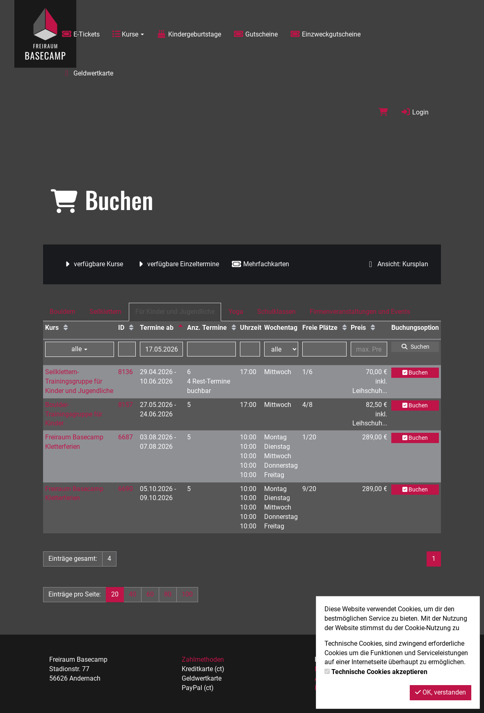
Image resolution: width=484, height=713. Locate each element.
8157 (125, 405)
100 (187, 594)
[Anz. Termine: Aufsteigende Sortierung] (234, 327)
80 (167, 594)
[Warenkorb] (383, 112)
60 (150, 594)
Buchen (415, 372)
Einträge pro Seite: (74, 594)
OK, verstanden (440, 692)
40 (132, 594)
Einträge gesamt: (72, 558)
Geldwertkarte (87, 73)
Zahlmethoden (203, 659)
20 (115, 594)
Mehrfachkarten (260, 264)
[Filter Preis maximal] (369, 349)
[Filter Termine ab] (161, 349)
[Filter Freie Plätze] (324, 349)
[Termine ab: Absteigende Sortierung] (180, 327)
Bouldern (62, 311)
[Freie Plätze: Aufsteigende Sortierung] (344, 327)
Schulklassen (276, 311)
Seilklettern (105, 311)
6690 (125, 489)
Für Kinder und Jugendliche (175, 311)
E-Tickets (81, 34)
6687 (125, 437)
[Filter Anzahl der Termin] (211, 349)
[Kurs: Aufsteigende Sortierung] (66, 327)
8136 (125, 372)
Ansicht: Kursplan (396, 264)
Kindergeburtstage (188, 34)
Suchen (415, 346)
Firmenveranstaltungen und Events (360, 311)
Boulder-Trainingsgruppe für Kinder (73, 414)
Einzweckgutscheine (325, 34)
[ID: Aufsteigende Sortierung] (131, 327)
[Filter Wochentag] (281, 349)
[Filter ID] (127, 349)
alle (79, 349)
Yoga (235, 311)
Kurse (128, 34)
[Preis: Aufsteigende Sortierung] (373, 327)
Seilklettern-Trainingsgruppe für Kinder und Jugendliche (79, 381)
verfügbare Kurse (92, 264)
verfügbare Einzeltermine (177, 264)
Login (414, 112)
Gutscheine (255, 34)
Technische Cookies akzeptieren (379, 672)
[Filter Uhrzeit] (250, 349)
